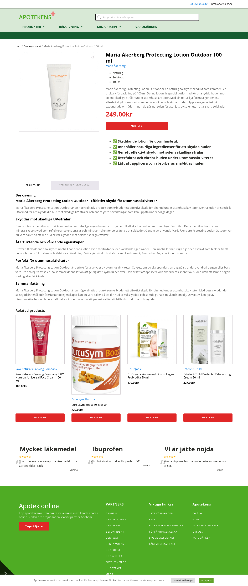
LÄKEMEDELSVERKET (162, 544)
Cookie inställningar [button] (183, 580)
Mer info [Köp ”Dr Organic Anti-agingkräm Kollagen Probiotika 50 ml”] (152, 417)
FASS (152, 519)
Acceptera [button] (206, 580)
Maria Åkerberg (116, 66)
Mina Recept (109, 27)
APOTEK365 (113, 525)
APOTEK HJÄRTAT (117, 519)
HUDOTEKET (113, 568)
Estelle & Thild (192, 369)
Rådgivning (71, 27)
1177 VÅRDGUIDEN (161, 513)
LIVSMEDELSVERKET (161, 537)
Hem (18, 46)
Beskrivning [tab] (33, 185)
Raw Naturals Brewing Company (36, 369)
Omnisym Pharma (83, 399)
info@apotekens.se (221, 4)
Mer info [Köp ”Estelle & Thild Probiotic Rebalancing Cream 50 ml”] (208, 417)
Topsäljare (34, 526)
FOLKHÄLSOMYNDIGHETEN (166, 525)
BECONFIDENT (115, 531)
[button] (93, 57)
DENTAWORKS (115, 544)
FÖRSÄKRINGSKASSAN (163, 531)
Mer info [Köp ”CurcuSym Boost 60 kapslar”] (96, 417)
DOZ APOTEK (114, 556)
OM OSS (198, 531)
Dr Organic (134, 369)
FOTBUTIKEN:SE (116, 562)
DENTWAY (112, 537)
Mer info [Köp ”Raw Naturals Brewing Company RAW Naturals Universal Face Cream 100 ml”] (40, 417)
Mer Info (137, 125)
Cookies (198, 513)
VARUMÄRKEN (202, 537)
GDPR (196, 519)
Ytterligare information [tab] (75, 185)
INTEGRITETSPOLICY (205, 525)
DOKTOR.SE (113, 550)
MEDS (109, 574)
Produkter (33, 27)
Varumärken (146, 27)
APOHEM (111, 513)
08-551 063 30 (199, 4)
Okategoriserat (32, 46)
